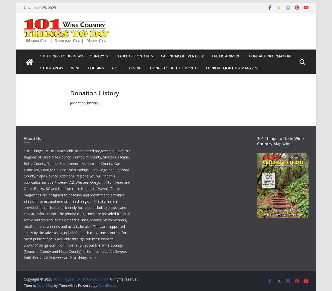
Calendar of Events (180, 56)
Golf (116, 68)
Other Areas (51, 68)
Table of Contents (135, 56)
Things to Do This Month (174, 68)
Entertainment (226, 56)
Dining (135, 68)
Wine (75, 68)
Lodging (96, 68)
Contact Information (270, 56)
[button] (106, 56)
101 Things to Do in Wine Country (72, 56)
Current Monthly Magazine (232, 68)
